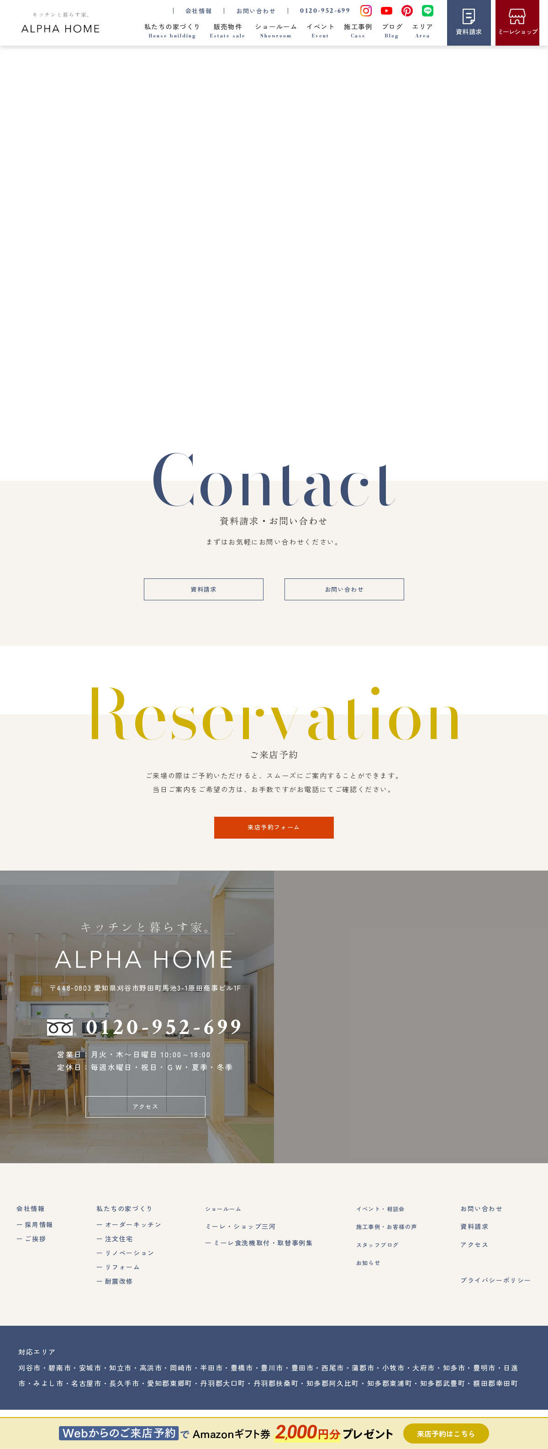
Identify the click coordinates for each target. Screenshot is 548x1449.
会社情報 (30, 1229)
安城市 (90, 1388)
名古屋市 (86, 1403)
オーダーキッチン (130, 1245)
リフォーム (120, 1287)
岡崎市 (181, 1388)
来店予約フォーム (274, 843)
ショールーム (221, 1229)
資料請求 (195, 602)
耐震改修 (116, 1301)
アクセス (145, 1125)
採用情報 (39, 1245)
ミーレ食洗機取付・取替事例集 (258, 1263)
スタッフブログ (373, 1265)
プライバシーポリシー (496, 1300)
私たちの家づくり (122, 1229)
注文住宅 (116, 1259)
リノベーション (127, 1273)
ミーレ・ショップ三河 (235, 1247)
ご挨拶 (35, 1259)
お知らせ (362, 1282)
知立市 (120, 1388)
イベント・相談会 (377, 1229)
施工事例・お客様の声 (384, 1247)
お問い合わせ (255, 10)
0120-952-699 (325, 10)
